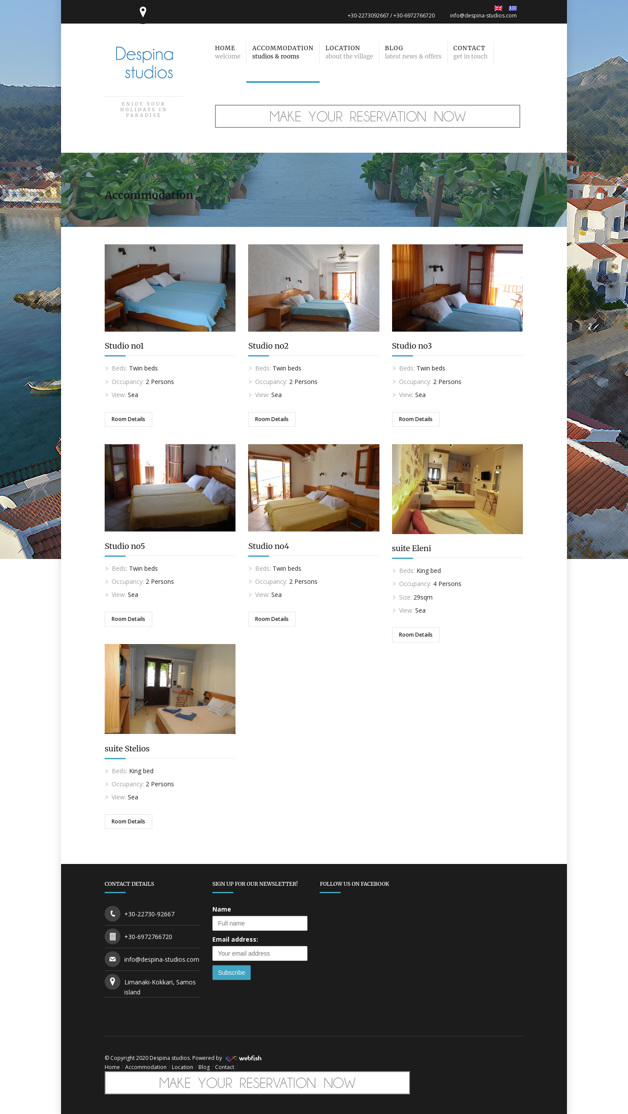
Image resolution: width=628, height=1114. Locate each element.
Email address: (235, 939)
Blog (204, 1067)
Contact (224, 1067)
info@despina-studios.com (483, 15)
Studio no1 (124, 346)
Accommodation (146, 1067)
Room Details (128, 419)
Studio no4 (268, 546)
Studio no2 (268, 346)
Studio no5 (125, 546)
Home (112, 1067)
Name (221, 909)
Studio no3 (412, 346)
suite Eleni (411, 548)
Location (182, 1067)
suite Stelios (127, 749)
